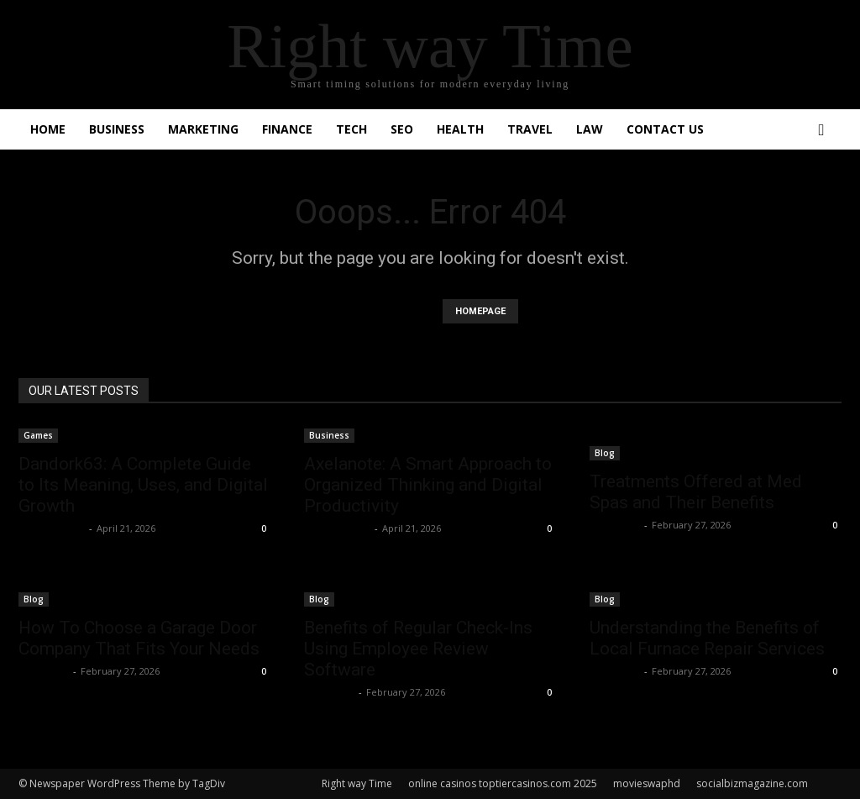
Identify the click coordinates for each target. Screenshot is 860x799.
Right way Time (357, 783)
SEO (402, 129)
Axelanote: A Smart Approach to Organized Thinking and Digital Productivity (428, 485)
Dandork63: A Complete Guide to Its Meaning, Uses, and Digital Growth (143, 485)
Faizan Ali (615, 524)
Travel (530, 129)
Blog (605, 453)
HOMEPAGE (480, 311)
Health (460, 129)
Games (38, 435)
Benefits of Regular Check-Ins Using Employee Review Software (418, 649)
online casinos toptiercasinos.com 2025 (502, 783)
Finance (287, 129)
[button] (821, 131)
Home (48, 129)
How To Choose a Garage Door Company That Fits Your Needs (139, 638)
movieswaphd (646, 783)
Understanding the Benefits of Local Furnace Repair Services (707, 638)
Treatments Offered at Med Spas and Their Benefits (696, 492)
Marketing (203, 129)
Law (589, 129)
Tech (351, 129)
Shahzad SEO (51, 528)
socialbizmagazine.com (752, 783)
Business (116, 129)
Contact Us (665, 129)
